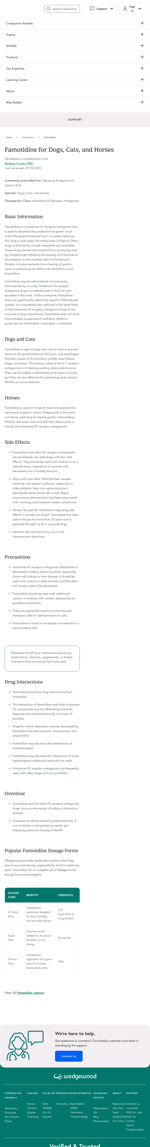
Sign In (132, 9)
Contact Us (68, 958)
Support (102, 9)
